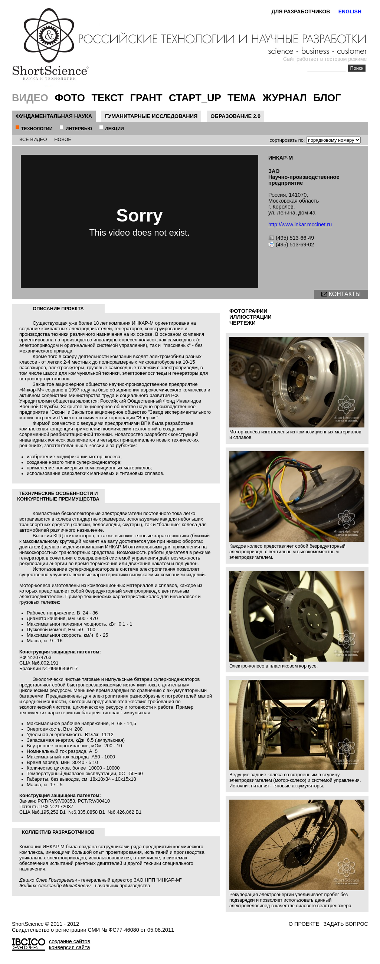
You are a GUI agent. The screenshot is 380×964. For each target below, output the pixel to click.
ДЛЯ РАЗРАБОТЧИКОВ (300, 11)
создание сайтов (69, 941)
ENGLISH (349, 11)
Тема (241, 98)
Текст (107, 98)
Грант (146, 98)
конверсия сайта (69, 947)
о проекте (304, 924)
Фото (70, 98)
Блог (327, 98)
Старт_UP (195, 98)
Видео (30, 98)
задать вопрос (345, 924)
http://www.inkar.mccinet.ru (300, 224)
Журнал (285, 98)
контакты (345, 294)
